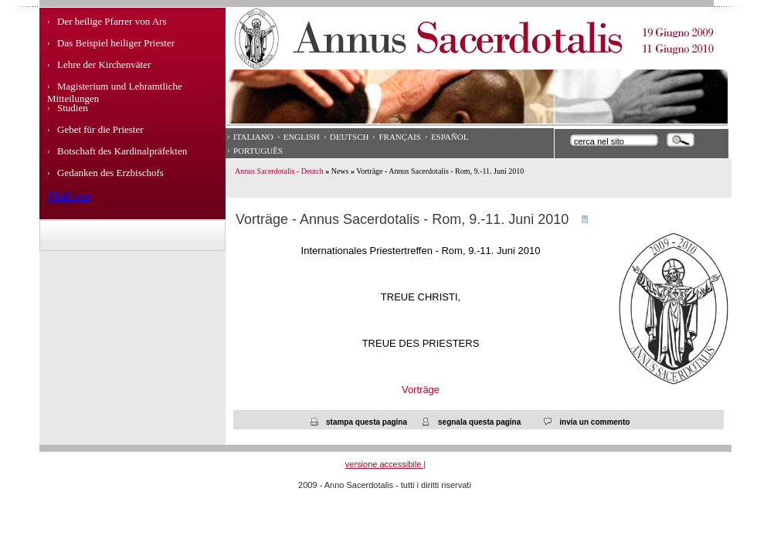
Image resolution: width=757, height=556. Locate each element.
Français (399, 136)
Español (450, 136)
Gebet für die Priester (100, 129)
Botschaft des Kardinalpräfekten (122, 151)
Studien (72, 108)
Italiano (253, 136)
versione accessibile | (385, 464)
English (301, 136)
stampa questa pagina (366, 422)
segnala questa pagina (479, 422)
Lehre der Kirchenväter (104, 64)
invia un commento (594, 422)
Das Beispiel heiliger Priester (116, 43)
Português (258, 150)
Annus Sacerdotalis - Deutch (279, 171)
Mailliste (69, 195)
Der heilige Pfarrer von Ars (112, 21)
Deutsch (349, 136)
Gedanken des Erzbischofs (110, 172)
